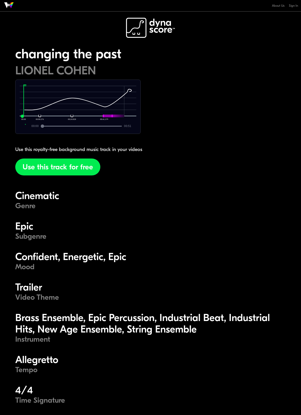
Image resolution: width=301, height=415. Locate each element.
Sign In (293, 6)
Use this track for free (58, 167)
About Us (278, 6)
